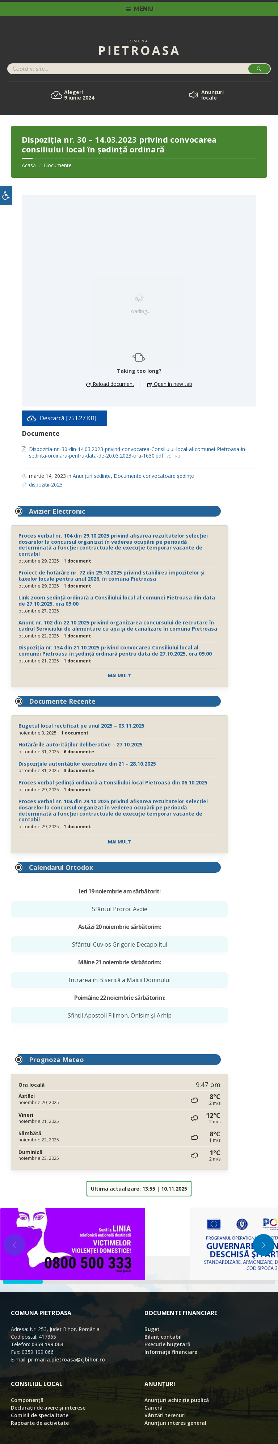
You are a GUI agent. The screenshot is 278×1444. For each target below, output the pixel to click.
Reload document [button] (110, 384)
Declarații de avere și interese (48, 1407)
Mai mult (119, 676)
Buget (152, 1329)
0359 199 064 (47, 1344)
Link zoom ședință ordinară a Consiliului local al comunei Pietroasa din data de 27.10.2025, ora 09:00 (116, 600)
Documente (58, 165)
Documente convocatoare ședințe (154, 475)
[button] (6, 195)
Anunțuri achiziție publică (176, 1400)
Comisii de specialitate (39, 1415)
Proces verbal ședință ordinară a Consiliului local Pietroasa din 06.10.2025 (112, 782)
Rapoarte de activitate (40, 1422)
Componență (27, 1400)
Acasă (29, 165)
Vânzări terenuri (165, 1415)
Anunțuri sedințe (92, 475)
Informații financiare (170, 1351)
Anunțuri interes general (175, 1422)
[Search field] (97, 69)
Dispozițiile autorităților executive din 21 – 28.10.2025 (87, 763)
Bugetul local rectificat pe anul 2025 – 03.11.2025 (81, 725)
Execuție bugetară (167, 1344)
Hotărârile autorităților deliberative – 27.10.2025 (80, 744)
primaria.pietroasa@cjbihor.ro (66, 1359)
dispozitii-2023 (46, 484)
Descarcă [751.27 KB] (68, 418)
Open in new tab (169, 384)
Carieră (153, 1407)
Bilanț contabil (163, 1336)
